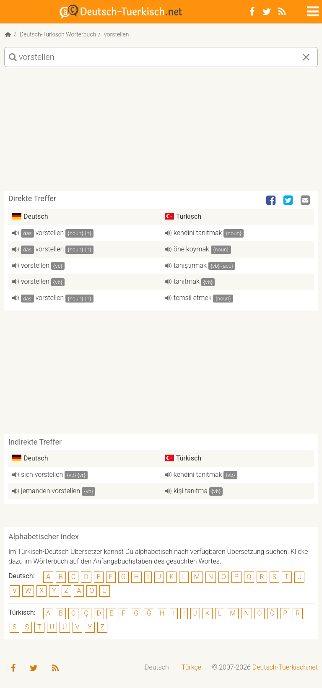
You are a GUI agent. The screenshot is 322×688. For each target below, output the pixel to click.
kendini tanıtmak (198, 233)
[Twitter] (267, 12)
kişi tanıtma (191, 491)
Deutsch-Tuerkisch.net (285, 667)
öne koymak (191, 249)
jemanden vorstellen (50, 491)
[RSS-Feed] (282, 12)
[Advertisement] (161, 132)
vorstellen (50, 233)
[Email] (306, 201)
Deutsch (157, 667)
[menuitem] (156, 668)
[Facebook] (252, 12)
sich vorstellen (42, 474)
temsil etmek (193, 298)
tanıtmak (187, 281)
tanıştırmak (190, 265)
